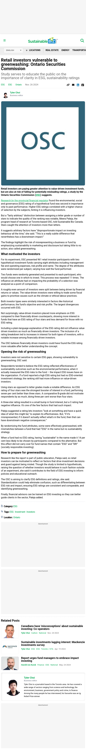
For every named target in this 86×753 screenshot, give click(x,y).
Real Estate (52, 50)
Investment (20, 511)
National (42, 633)
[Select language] (13, 50)
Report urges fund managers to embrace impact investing (50, 659)
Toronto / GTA (47, 649)
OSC (38, 195)
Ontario (18, 84)
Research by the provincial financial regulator (24, 200)
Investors (31, 511)
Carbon (34, 633)
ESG (3, 84)
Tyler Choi (15, 92)
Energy (65, 50)
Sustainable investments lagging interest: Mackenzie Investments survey (53, 643)
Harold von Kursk (28, 665)
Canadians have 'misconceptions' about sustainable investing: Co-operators (52, 627)
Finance (40, 665)
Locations (33, 50)
